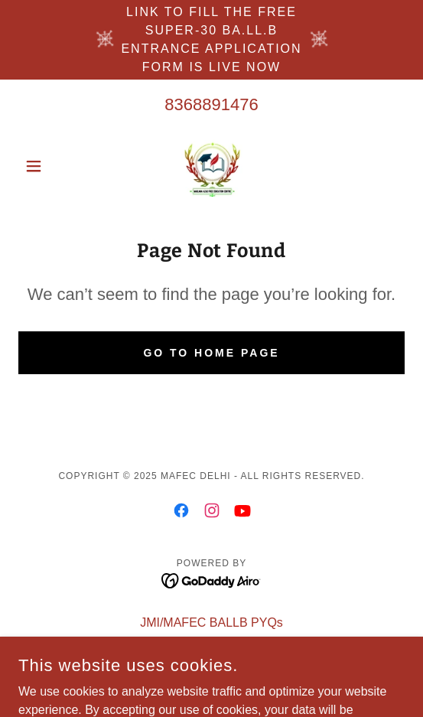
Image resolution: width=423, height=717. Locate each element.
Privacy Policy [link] (212, 662)
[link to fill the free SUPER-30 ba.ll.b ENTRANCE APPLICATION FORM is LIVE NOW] (211, 40)
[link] (211, 166)
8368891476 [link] (211, 104)
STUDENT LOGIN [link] (212, 642)
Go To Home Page (211, 353)
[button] (47, 166)
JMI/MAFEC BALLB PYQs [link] (211, 622)
